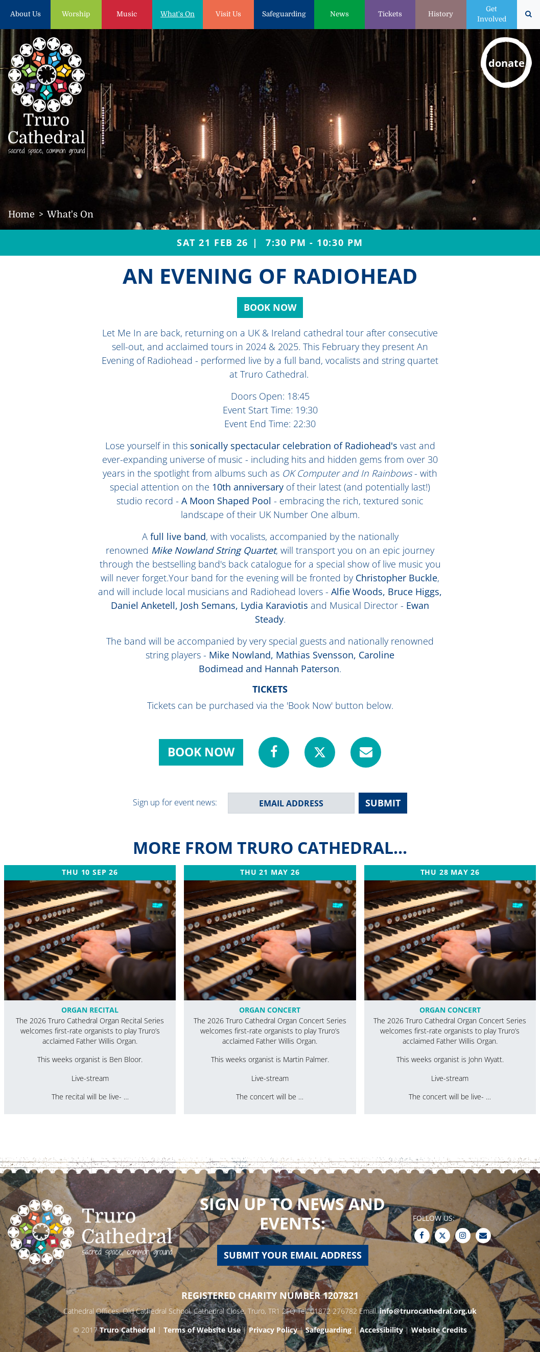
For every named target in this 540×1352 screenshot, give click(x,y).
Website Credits (439, 1330)
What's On (177, 14)
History (440, 14)
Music (126, 14)
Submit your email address (293, 1255)
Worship (76, 14)
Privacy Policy (273, 1330)
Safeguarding (284, 14)
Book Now (270, 307)
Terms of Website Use (202, 1330)
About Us (25, 14)
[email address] (291, 803)
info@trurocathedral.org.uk (428, 1311)
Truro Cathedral (127, 1330)
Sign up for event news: (175, 802)
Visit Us (228, 14)
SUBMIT (383, 803)
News (339, 14)
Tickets (390, 14)
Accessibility (381, 1330)
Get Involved (491, 14)
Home (21, 214)
